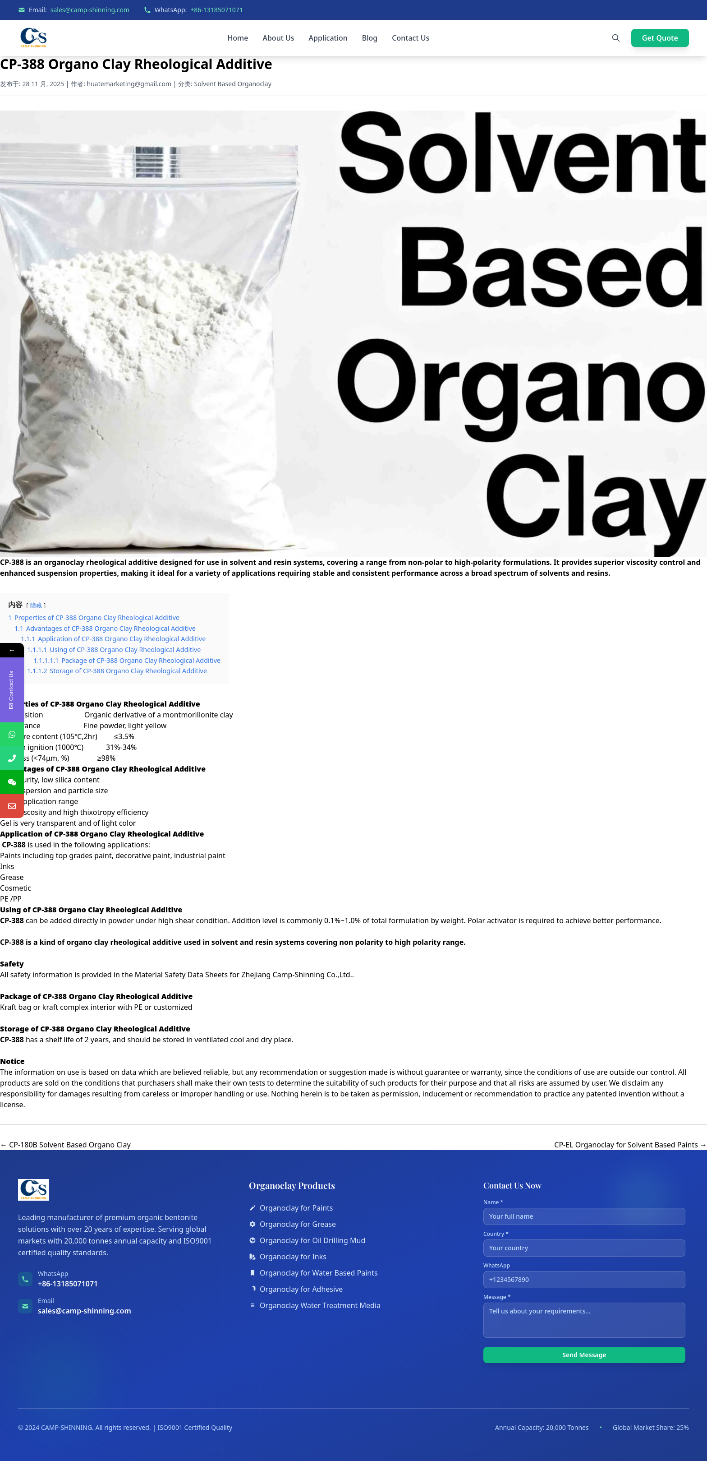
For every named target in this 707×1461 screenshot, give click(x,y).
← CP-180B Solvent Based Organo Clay (65, 1145)
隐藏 (36, 605)
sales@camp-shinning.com (89, 9)
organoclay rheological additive (101, 562)
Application (328, 38)
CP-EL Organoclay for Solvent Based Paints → (630, 1145)
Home (237, 38)
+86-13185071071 (216, 9)
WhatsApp (584, 1275)
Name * (584, 1212)
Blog (369, 38)
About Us (278, 38)
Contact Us (410, 38)
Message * (584, 1316)
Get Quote (660, 38)
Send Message (584, 1354)
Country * (584, 1243)
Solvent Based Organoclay (232, 83)
